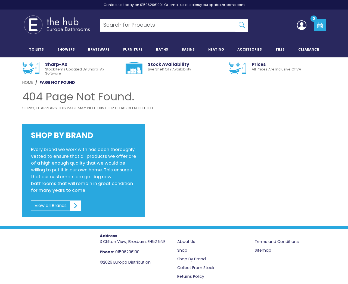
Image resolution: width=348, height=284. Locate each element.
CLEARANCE (308, 49)
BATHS (162, 49)
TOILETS (36, 49)
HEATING (216, 49)
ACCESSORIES (249, 49)
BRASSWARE (99, 49)
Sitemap (263, 250)
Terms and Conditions (277, 241)
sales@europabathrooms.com (217, 4)
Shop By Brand (191, 259)
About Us (186, 241)
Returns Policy (190, 276)
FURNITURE (132, 49)
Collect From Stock (195, 267)
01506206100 (151, 4)
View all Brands (56, 205)
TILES (280, 49)
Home (27, 82)
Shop (182, 250)
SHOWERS (66, 49)
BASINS (188, 49)
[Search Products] (168, 25)
